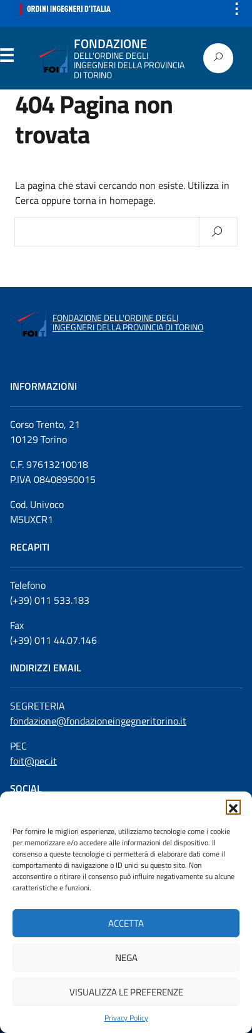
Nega (126, 957)
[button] (233, 807)
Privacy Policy (126, 1018)
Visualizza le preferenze (126, 992)
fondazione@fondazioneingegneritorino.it (98, 720)
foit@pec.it (33, 760)
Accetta (126, 923)
